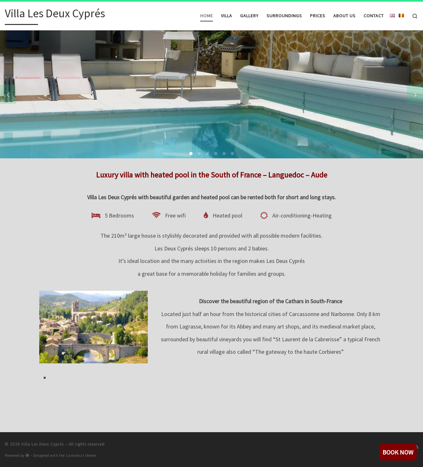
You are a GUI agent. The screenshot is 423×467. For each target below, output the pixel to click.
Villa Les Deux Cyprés (42, 444)
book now (397, 452)
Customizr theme (81, 455)
